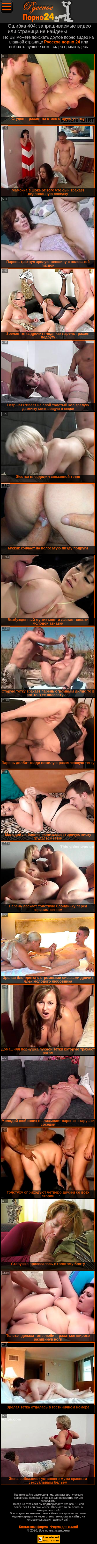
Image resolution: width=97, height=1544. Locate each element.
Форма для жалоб (64, 1527)
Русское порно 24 (62, 42)
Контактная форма (33, 1527)
